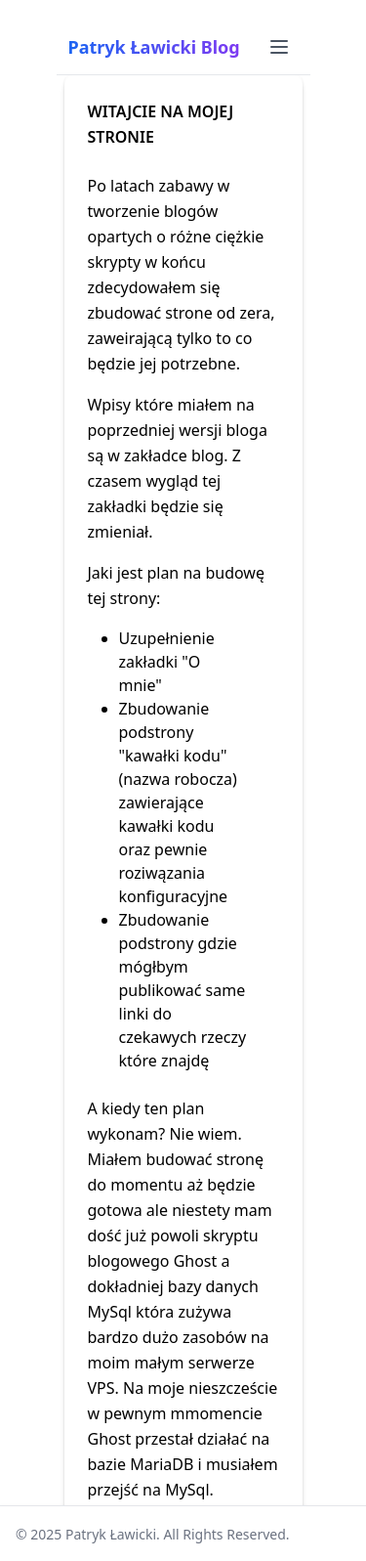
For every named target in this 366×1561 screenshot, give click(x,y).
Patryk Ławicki (110, 1534)
